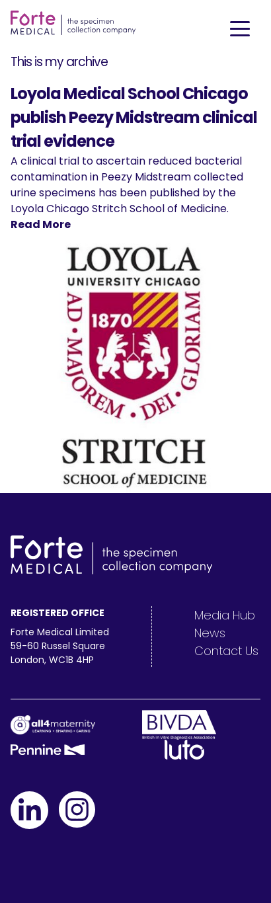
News (209, 633)
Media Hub (224, 615)
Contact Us (226, 651)
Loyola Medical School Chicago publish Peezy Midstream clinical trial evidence (134, 117)
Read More (41, 224)
